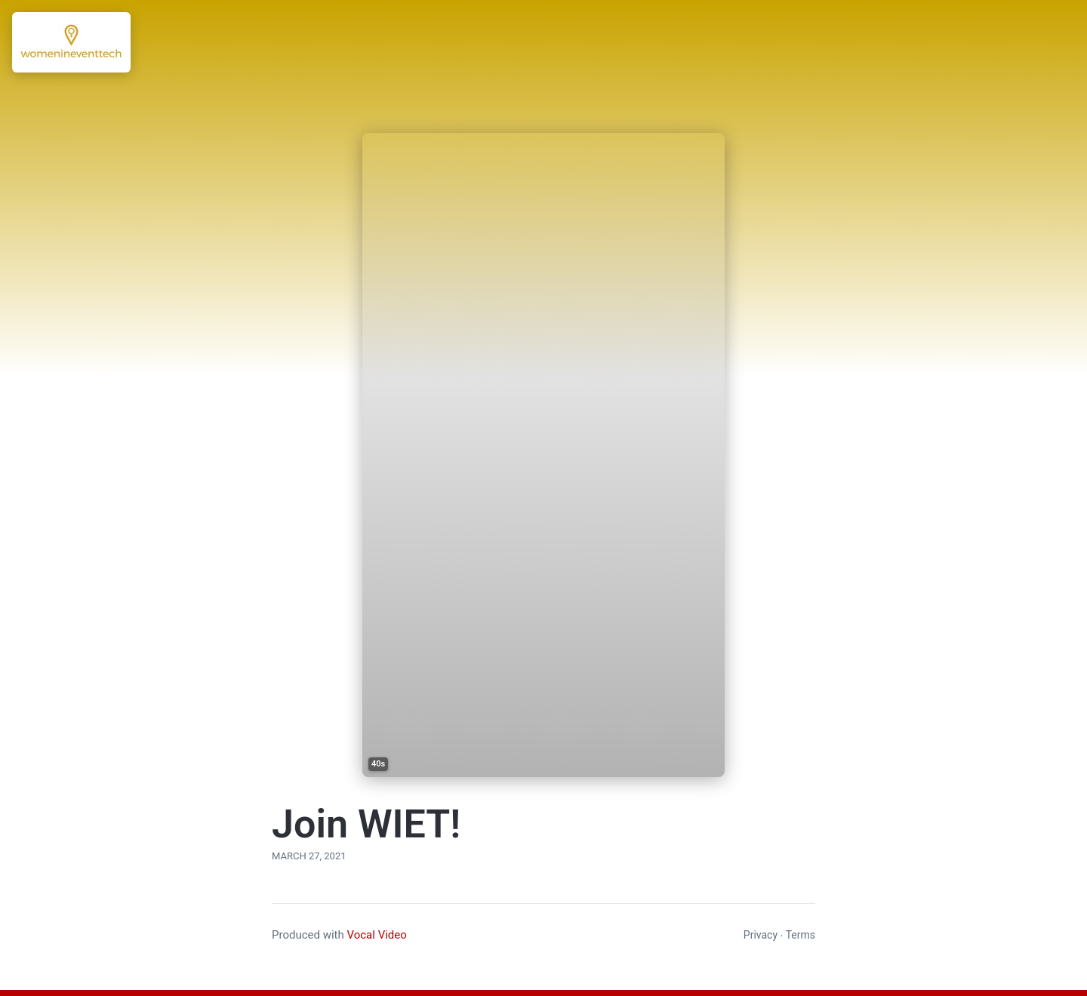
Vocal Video (376, 935)
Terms (800, 935)
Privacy (761, 935)
